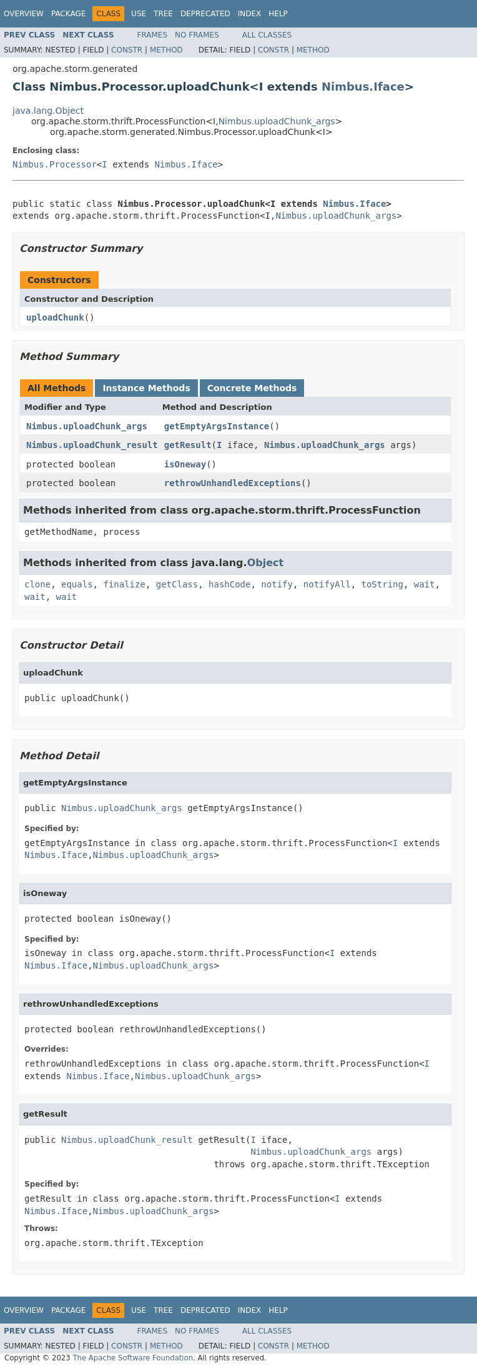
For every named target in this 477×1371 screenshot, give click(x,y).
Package (68, 13)
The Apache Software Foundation (132, 1358)
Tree (163, 13)
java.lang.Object (48, 111)
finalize (124, 584)
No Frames (197, 35)
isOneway (185, 464)
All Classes (267, 35)
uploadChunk (55, 317)
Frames (152, 35)
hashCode (229, 584)
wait (424, 584)
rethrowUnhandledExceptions (232, 483)
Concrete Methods (252, 388)
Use (138, 13)
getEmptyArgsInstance (217, 426)
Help (278, 13)
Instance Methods (146, 388)
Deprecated (205, 13)
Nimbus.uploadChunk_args (277, 121)
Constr (126, 50)
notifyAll (327, 584)
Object (265, 563)
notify (277, 584)
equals (77, 584)
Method (166, 50)
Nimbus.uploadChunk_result (92, 445)
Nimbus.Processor (54, 164)
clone (37, 584)
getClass (177, 584)
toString (382, 584)
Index (250, 13)
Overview (24, 13)
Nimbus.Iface (363, 86)
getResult (188, 445)
